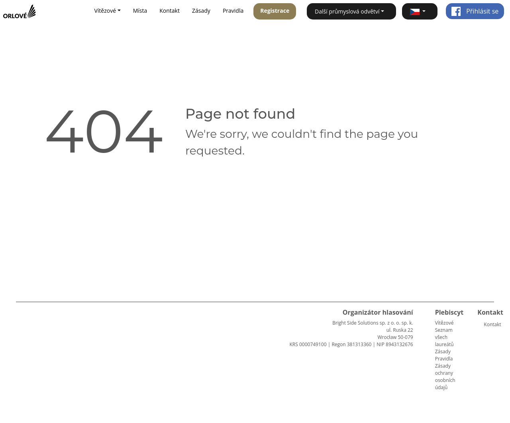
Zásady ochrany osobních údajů (445, 376)
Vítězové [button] (105, 10)
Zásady (201, 10)
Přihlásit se (474, 11)
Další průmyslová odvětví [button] (347, 11)
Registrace (274, 10)
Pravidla (233, 10)
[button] (419, 11)
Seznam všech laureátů (444, 337)
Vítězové (444, 322)
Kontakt (169, 10)
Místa (140, 10)
